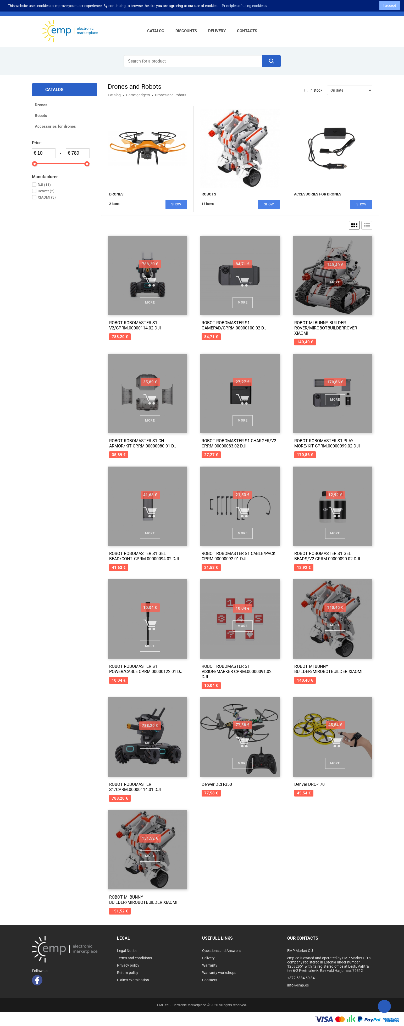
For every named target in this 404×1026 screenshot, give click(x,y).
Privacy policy (128, 965)
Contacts (247, 31)
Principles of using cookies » (244, 4)
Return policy (127, 973)
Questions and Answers (221, 951)
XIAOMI (47, 197)
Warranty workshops (219, 973)
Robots (41, 115)
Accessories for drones (55, 126)
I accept (389, 4)
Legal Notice (127, 951)
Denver (46, 191)
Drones (41, 105)
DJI (44, 185)
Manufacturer (45, 176)
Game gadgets (138, 95)
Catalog (155, 31)
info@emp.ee (298, 985)
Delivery (217, 31)
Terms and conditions (134, 958)
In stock (315, 90)
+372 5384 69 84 (301, 978)
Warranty (209, 965)
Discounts (186, 31)
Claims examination (133, 980)
